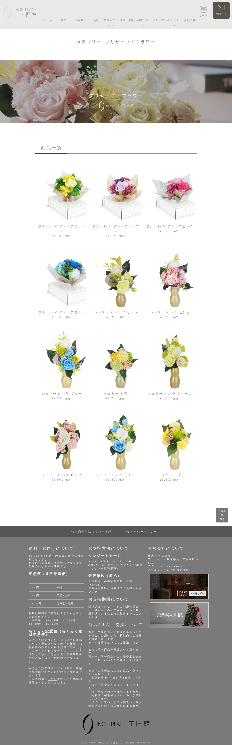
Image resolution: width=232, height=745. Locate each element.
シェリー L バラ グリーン (170, 393)
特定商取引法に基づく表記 (91, 531)
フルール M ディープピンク (170, 226)
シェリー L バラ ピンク (62, 475)
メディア (158, 20)
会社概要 (190, 20)
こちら (52, 678)
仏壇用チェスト (111, 23)
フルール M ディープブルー (62, 312)
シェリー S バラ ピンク (170, 312)
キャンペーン (174, 23)
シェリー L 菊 (170, 475)
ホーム (48, 20)
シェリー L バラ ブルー (116, 475)
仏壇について (142, 23)
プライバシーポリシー (140, 531)
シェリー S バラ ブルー (62, 393)
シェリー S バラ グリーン (116, 312)
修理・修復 (126, 20)
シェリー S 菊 (116, 393)
